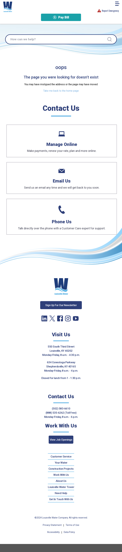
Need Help (61, 493)
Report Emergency (108, 11)
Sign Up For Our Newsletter (61, 305)
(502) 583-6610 (61, 408)
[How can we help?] (61, 39)
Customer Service (61, 456)
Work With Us (61, 474)
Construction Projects (61, 468)
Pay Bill (61, 17)
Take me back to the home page (61, 90)
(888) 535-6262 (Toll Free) (61, 412)
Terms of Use (72, 525)
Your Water (61, 462)
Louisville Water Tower (61, 487)
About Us (61, 480)
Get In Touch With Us (61, 499)
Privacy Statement (52, 525)
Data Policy (69, 532)
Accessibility (53, 532)
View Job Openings (61, 439)
